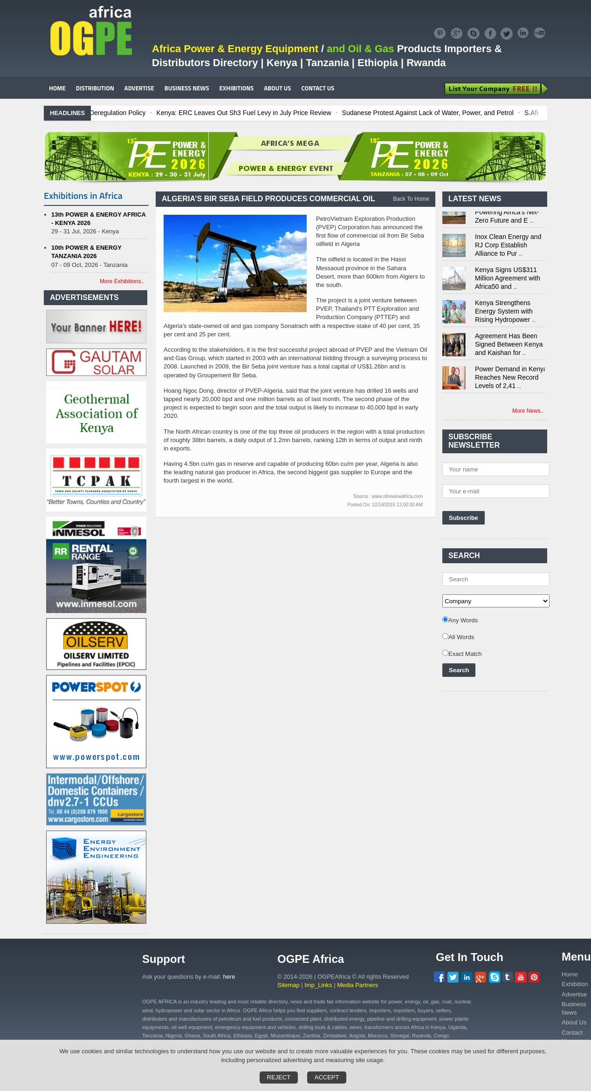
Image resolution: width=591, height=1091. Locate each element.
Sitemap (288, 985)
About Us (574, 1022)
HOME (57, 88)
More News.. (527, 411)
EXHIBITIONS (237, 88)
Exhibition (575, 984)
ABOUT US (277, 88)
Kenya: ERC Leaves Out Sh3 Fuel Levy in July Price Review (331, 112)
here (229, 976)
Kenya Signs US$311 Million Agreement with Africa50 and (507, 281)
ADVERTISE (139, 88)
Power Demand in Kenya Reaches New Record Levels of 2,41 (511, 380)
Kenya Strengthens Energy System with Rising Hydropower (504, 314)
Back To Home (411, 199)
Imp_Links (318, 985)
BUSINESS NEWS (187, 88)
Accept (327, 1077)
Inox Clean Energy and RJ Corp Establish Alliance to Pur (508, 248)
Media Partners (357, 985)
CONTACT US (317, 88)
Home (570, 974)
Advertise (574, 994)
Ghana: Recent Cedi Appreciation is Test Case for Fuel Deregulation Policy (125, 112)
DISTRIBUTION (95, 88)
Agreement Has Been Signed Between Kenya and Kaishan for (509, 347)
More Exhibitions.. (122, 281)
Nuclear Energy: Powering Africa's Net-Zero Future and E (507, 215)
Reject (279, 1077)
